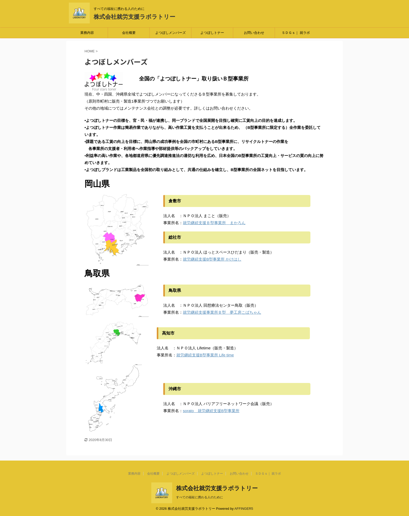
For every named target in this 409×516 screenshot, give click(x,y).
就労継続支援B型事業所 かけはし (212, 259)
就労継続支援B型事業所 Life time (205, 355)
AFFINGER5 (243, 509)
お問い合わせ (254, 33)
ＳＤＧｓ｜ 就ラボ (296, 33)
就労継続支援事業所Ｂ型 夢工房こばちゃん (222, 312)
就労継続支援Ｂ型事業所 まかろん (214, 223)
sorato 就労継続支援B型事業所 (211, 410)
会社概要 (129, 33)
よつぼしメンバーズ (170, 33)
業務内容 (87, 33)
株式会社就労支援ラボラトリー (134, 17)
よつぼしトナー (212, 33)
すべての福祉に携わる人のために (199, 497)
